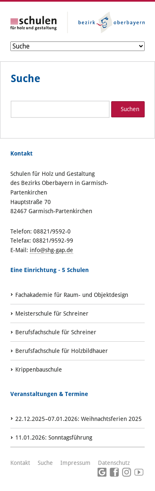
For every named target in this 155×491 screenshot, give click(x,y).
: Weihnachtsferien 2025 (78, 419)
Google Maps (102, 473)
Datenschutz (114, 462)
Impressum (75, 462)
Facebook (114, 473)
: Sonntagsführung (53, 437)
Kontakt (20, 462)
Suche (45, 462)
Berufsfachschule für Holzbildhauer (61, 351)
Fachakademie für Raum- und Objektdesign (71, 295)
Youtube (139, 473)
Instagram (126, 473)
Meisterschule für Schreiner (51, 313)
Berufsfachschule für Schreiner (55, 332)
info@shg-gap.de (51, 250)
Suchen (130, 109)
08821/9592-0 (52, 231)
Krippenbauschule (38, 369)
